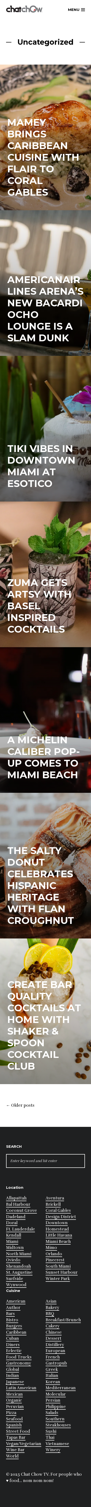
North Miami (18, 1253)
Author (13, 1307)
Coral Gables (58, 1210)
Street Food (18, 1431)
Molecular (56, 1394)
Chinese (54, 1332)
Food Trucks (19, 1357)
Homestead (57, 1229)
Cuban (12, 1338)
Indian (12, 1375)
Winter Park (58, 1278)
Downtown (57, 1222)
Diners (13, 1344)
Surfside (14, 1278)
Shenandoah (18, 1266)
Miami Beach (58, 1241)
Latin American (21, 1387)
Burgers (14, 1326)
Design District (61, 1216)
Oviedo (13, 1260)
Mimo (51, 1247)
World (12, 1456)
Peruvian (15, 1406)
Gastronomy (18, 1363)
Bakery (52, 1307)
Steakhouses (58, 1425)
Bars (10, 1313)
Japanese (15, 1381)
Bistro (12, 1320)
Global (12, 1369)
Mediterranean (61, 1387)
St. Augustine (19, 1272)
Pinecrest (55, 1260)
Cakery (52, 1326)
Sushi (51, 1431)
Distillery (55, 1344)
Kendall (13, 1235)
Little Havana (59, 1235)
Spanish (14, 1425)
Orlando (54, 1253)
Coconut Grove (21, 1210)
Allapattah (16, 1198)
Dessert (53, 1338)
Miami (12, 1241)
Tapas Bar (15, 1437)
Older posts (20, 1105)
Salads (52, 1412)
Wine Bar (15, 1449)
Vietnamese (57, 1443)
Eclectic (14, 1350)
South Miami (58, 1266)
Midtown (15, 1247)
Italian (52, 1375)
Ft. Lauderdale (20, 1229)
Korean (53, 1381)
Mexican (14, 1394)
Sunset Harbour (62, 1272)
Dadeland (15, 1216)
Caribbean (16, 1332)
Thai (50, 1437)
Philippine (56, 1406)
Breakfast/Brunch (63, 1320)
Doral (11, 1222)
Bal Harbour (18, 1204)
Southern (55, 1419)
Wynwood (16, 1284)
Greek (52, 1369)
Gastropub (56, 1363)
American (15, 1301)
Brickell (53, 1204)
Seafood (14, 1419)
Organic (14, 1400)
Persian (53, 1400)
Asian (51, 1301)
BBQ (50, 1313)
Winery (53, 1449)
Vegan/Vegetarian (23, 1443)
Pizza (11, 1412)
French (53, 1357)
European (55, 1350)
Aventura (55, 1198)
